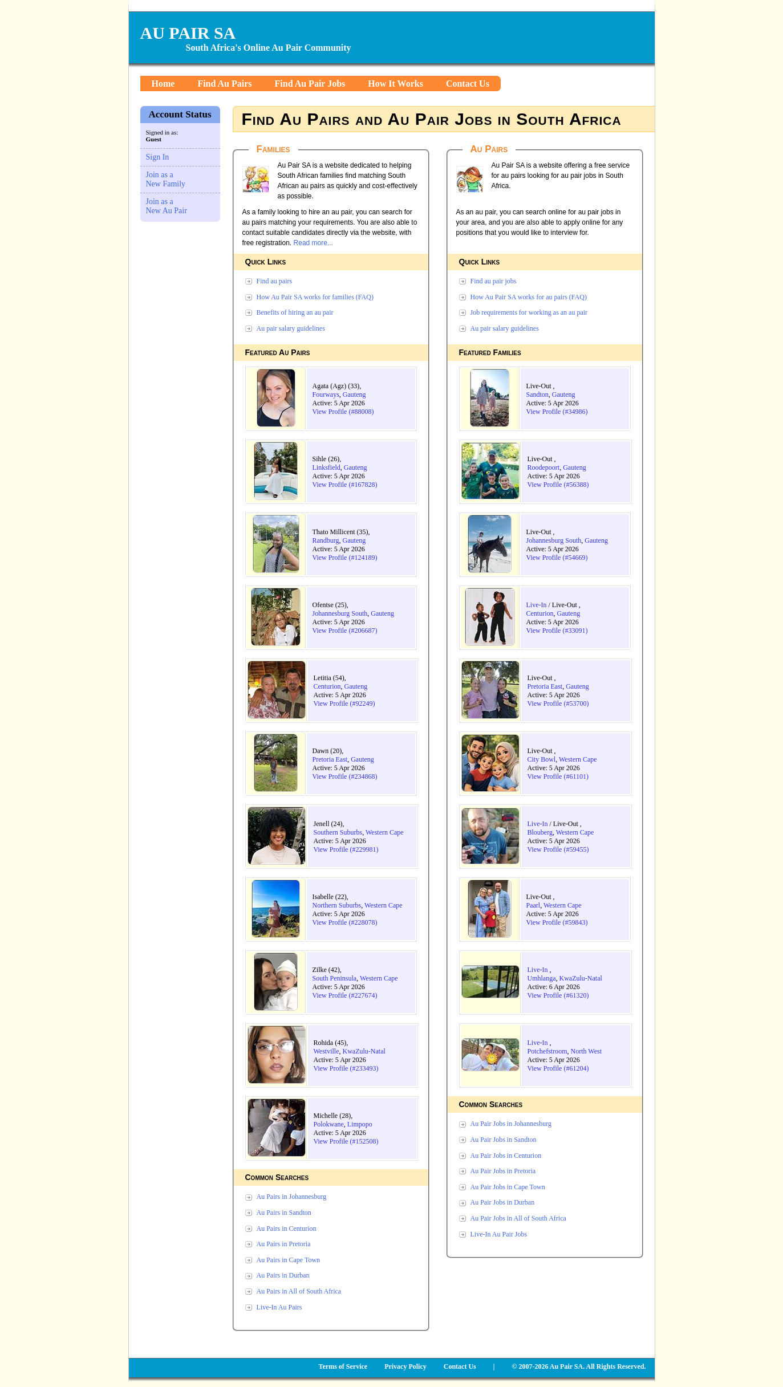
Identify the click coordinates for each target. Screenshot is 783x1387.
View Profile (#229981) (346, 849)
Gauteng (354, 394)
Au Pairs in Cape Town (288, 1260)
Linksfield (326, 467)
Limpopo (359, 1124)
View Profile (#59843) (557, 922)
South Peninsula (335, 978)
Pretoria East (330, 759)
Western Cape (385, 832)
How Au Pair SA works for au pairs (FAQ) (528, 297)
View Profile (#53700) (558, 703)
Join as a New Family (166, 179)
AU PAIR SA (188, 32)
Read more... (313, 243)
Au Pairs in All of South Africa (299, 1291)
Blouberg (540, 832)
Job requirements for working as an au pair (529, 312)
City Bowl (542, 759)
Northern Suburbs (337, 905)
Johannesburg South (340, 613)
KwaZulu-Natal (364, 1051)
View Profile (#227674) (345, 995)
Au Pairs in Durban (283, 1275)
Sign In (157, 157)
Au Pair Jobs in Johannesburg (510, 1124)
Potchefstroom (547, 1051)
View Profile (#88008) (343, 412)
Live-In (536, 605)
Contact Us (467, 83)
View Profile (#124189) (345, 558)
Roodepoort (544, 467)
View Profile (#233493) (346, 1068)
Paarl (533, 905)
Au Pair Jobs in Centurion (506, 1156)
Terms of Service (343, 1366)
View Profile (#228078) (345, 922)
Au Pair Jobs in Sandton (503, 1140)
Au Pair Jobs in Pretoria (503, 1171)
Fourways (326, 394)
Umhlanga (542, 978)
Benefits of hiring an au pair (295, 312)
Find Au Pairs (224, 83)
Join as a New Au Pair (166, 206)
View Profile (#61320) (558, 995)
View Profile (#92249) (344, 703)
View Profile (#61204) (558, 1068)
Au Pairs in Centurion (287, 1229)
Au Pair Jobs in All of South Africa (518, 1218)
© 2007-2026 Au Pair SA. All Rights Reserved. (579, 1366)
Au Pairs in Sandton (284, 1213)
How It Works (395, 83)
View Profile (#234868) (345, 776)
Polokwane (329, 1124)
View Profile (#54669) (557, 558)
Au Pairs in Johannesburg (292, 1197)
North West (586, 1051)
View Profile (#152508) (346, 1141)
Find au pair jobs (493, 281)
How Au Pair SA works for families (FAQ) (315, 297)
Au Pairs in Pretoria (284, 1244)
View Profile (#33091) (557, 630)
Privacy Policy (405, 1366)
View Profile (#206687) (345, 630)
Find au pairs (275, 281)
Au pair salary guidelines (291, 328)
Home (163, 83)
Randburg (326, 540)
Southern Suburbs (338, 832)
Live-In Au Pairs (279, 1307)
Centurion (327, 686)
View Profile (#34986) (557, 412)
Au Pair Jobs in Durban (502, 1202)
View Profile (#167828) (345, 485)
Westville (326, 1051)
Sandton (537, 394)
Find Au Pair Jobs (310, 83)
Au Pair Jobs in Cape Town (507, 1187)
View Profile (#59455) (558, 849)
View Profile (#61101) (558, 776)
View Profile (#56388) (558, 485)
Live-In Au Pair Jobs (499, 1234)
